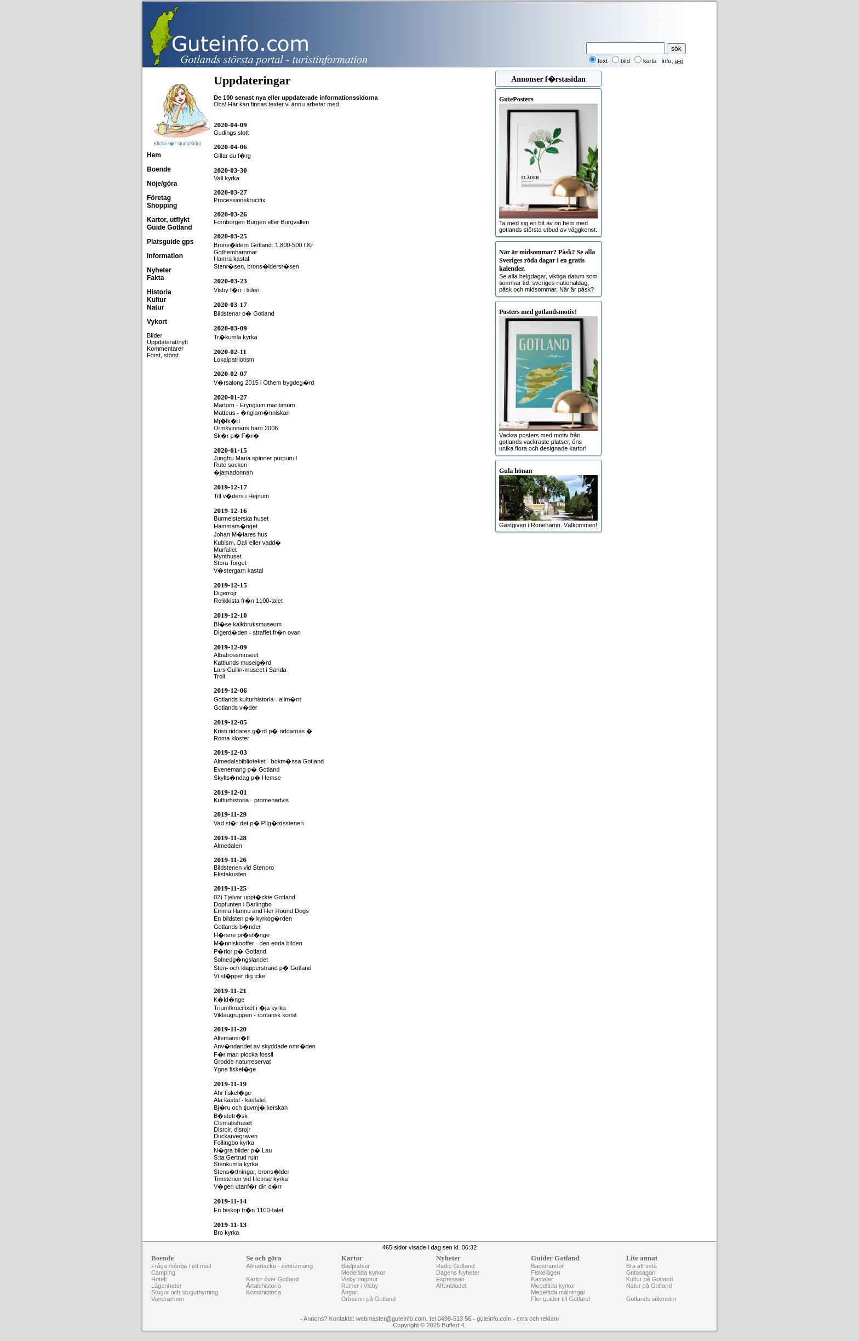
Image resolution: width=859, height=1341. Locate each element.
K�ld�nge (229, 999)
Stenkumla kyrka (236, 1164)
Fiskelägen (545, 1272)
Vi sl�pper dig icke (239, 976)
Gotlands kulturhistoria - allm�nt (257, 699)
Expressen (450, 1279)
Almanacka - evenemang (279, 1266)
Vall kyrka (226, 178)
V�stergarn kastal (238, 570)
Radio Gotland (455, 1266)
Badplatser (355, 1266)
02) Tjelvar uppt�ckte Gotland (254, 897)
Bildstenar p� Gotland (244, 313)
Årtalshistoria (263, 1285)
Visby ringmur (359, 1279)
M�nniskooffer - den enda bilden (258, 943)
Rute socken (230, 464)
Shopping (162, 205)
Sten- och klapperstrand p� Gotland (263, 968)
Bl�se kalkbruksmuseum (248, 624)
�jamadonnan (233, 472)
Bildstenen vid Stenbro (244, 867)
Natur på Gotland (649, 1285)
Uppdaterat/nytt (167, 342)
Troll (219, 676)
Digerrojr (225, 593)
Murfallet (225, 549)
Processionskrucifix (239, 200)
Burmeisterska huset (241, 518)
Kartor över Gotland (272, 1279)
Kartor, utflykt (168, 220)
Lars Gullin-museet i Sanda (250, 669)
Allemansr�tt (232, 1038)
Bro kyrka (226, 1232)
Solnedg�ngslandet (241, 959)
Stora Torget (230, 563)
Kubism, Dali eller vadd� (248, 542)
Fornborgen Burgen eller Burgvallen (261, 222)
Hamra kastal (231, 258)
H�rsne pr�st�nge (242, 935)
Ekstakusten (230, 874)
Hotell (159, 1279)
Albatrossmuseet (236, 655)
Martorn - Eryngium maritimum (254, 405)
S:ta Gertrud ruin (236, 1157)
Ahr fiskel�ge (232, 1092)
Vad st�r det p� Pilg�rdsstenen (258, 823)
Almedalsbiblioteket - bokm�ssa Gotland (269, 761)
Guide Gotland (169, 227)
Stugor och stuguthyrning (184, 1292)
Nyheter (159, 270)
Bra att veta (641, 1266)
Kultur (156, 300)
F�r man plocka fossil (243, 1054)
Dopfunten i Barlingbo (243, 904)
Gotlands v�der (235, 707)
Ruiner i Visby (360, 1285)
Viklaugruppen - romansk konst (255, 1015)
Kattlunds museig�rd (242, 662)
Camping (163, 1272)
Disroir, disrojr (232, 1129)
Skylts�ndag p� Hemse (247, 777)
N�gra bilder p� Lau (243, 1150)
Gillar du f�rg (232, 155)
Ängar (349, 1292)
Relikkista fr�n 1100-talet (248, 600)
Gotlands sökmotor (651, 1299)
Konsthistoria (263, 1292)
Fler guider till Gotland (560, 1299)
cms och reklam (538, 1318)
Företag (159, 198)
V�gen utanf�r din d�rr (248, 1186)
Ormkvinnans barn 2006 (246, 428)
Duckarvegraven (235, 1136)
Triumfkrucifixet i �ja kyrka (250, 1008)
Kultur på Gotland (649, 1279)
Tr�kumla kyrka (235, 337)
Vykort (157, 322)
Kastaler (542, 1279)
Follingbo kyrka (234, 1142)
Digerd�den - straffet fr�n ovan (257, 632)
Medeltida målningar (558, 1292)
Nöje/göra (162, 183)
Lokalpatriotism (234, 359)
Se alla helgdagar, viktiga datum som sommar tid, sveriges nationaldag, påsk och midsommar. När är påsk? (548, 270)
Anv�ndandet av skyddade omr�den (265, 1046)
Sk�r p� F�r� (236, 435)
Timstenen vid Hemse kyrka (251, 1178)
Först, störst (163, 355)
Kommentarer (165, 348)
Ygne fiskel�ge (235, 1069)
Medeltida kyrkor (363, 1272)
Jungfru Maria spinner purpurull (255, 458)
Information (165, 256)
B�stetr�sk (231, 1115)
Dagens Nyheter (458, 1272)
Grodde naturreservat (242, 1061)
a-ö (679, 61)
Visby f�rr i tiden (237, 290)
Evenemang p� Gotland (246, 769)
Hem (154, 155)
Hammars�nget (235, 526)
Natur (155, 307)
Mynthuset (228, 556)
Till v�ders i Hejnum (241, 496)
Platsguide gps (170, 242)
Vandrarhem (167, 1299)
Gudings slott (231, 132)
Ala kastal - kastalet (240, 1100)
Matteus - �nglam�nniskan (252, 412)
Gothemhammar (235, 252)
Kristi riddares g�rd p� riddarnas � (263, 731)
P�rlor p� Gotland (240, 951)
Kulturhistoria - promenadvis (251, 800)
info (667, 61)
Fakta (155, 278)
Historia (159, 292)
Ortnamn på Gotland (368, 1299)
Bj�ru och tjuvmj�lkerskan (251, 1107)
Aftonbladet (451, 1285)
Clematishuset (233, 1123)
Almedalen (228, 845)
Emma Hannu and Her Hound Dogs (261, 911)
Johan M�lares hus (240, 534)
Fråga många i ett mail (181, 1266)
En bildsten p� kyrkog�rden (253, 918)
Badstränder (547, 1266)
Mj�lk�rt (227, 421)
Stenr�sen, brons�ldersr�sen (256, 266)
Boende (159, 169)
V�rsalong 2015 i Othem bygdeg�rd (264, 382)
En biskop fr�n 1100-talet (248, 1210)
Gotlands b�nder (237, 926)
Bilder (154, 335)
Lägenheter (166, 1285)
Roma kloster (231, 738)
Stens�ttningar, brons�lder (251, 1171)
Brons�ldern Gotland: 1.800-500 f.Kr (263, 245)
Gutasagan (641, 1272)
